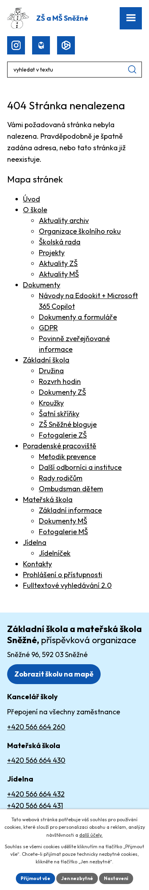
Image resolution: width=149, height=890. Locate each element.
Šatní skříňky (59, 413)
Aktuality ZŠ (58, 263)
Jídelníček (55, 553)
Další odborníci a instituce (80, 467)
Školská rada (59, 241)
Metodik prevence (67, 456)
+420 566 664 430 (36, 760)
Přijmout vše (35, 878)
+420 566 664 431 (35, 805)
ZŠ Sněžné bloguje (68, 424)
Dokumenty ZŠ (62, 392)
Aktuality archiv (64, 220)
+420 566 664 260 (36, 726)
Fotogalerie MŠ (63, 531)
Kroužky (51, 402)
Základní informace (70, 510)
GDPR (48, 327)
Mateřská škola (48, 499)
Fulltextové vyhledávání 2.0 (67, 585)
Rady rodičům (60, 478)
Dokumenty (41, 284)
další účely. (91, 835)
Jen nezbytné (77, 878)
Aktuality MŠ (59, 274)
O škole (35, 209)
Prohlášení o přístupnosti (62, 574)
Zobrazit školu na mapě (54, 674)
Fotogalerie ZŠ (63, 435)
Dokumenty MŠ (63, 520)
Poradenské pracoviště (59, 445)
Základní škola (46, 360)
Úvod (31, 199)
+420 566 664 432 (36, 794)
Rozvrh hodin (60, 381)
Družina (51, 370)
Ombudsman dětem (71, 488)
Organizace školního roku (80, 231)
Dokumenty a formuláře (78, 317)
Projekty (52, 252)
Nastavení (116, 878)
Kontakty (37, 563)
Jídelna (34, 542)
